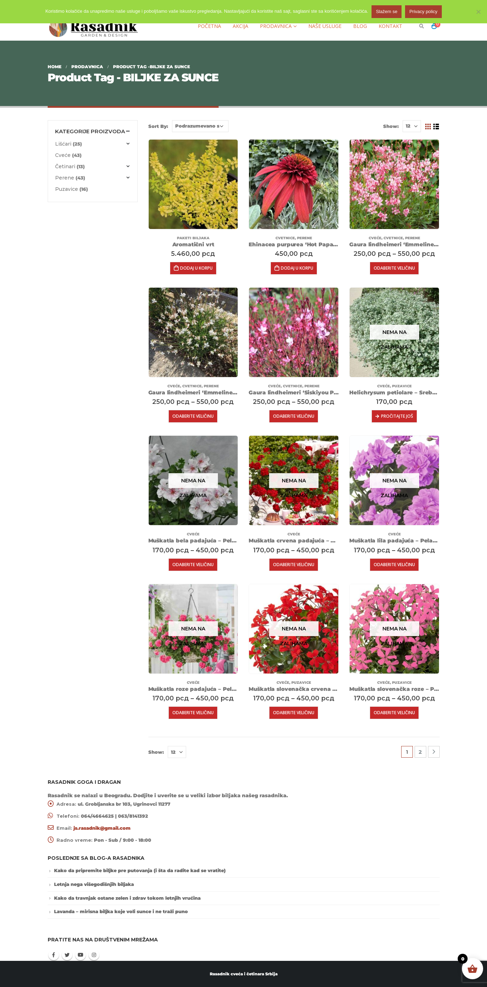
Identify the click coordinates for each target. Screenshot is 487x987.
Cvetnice (285, 238)
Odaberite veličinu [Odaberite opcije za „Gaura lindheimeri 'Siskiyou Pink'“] (293, 416)
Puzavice (402, 386)
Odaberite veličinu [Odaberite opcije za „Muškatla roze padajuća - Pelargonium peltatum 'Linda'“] (193, 713)
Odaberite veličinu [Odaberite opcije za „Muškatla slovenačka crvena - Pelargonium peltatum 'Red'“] (293, 713)
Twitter (67, 955)
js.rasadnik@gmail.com (102, 828)
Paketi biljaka (193, 238)
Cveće (375, 238)
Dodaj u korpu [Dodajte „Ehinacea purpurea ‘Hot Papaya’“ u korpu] (297, 268)
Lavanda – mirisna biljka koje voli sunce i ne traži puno (121, 911)
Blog (360, 26)
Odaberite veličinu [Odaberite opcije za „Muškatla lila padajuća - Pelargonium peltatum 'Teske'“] (394, 565)
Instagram (94, 955)
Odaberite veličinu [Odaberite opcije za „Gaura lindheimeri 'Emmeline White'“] (193, 416)
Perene (304, 238)
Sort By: (158, 126)
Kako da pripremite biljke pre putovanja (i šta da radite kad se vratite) (140, 870)
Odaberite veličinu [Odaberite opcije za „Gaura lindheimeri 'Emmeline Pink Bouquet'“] (394, 268)
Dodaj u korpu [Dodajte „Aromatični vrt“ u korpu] (196, 268)
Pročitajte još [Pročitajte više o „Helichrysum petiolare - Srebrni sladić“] (397, 416)
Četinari (65, 166)
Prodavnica (276, 26)
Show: (391, 126)
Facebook (53, 955)
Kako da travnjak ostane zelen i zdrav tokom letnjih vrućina (127, 898)
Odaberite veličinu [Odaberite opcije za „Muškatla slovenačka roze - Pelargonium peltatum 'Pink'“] (394, 713)
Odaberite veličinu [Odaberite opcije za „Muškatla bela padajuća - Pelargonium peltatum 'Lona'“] (193, 565)
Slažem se (386, 11)
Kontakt (390, 26)
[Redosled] (200, 126)
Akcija (240, 26)
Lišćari (63, 144)
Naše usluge (325, 26)
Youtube (80, 955)
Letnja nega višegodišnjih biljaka (94, 884)
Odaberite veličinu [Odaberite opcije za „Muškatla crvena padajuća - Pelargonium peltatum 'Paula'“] (293, 565)
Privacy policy (423, 11)
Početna (209, 26)
